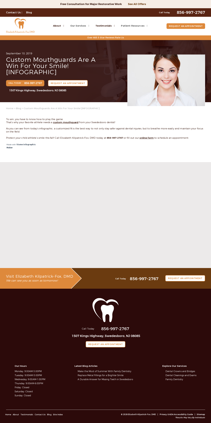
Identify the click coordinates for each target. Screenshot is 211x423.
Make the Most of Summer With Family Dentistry (104, 371)
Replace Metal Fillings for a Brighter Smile (100, 375)
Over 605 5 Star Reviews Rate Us (105, 37)
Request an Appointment (185, 26)
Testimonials (103, 25)
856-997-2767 (115, 137)
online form (146, 137)
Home (9, 108)
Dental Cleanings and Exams (181, 375)
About (57, 25)
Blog (29, 12)
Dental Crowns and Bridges (180, 371)
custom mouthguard (66, 122)
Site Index (58, 414)
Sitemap (201, 414)
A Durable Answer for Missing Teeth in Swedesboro (105, 379)
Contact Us (13, 12)
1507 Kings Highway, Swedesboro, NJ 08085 (37, 90)
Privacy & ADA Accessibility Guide (176, 414)
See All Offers (137, 4)
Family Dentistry (174, 379)
